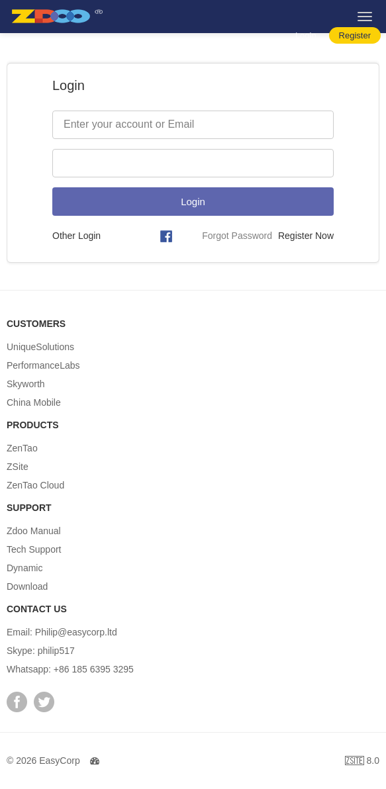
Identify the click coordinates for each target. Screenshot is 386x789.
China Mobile (34, 402)
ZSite (17, 466)
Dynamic (24, 568)
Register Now (306, 235)
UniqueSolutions (40, 347)
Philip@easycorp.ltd (76, 632)
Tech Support (34, 549)
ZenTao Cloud (35, 485)
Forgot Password (237, 235)
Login (305, 35)
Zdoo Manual (34, 531)
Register (355, 35)
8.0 (362, 762)
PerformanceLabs (43, 365)
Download (27, 586)
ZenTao (22, 448)
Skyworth (26, 384)
